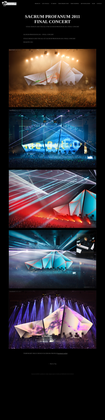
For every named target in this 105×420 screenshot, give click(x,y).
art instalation (85, 3)
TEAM (93, 3)
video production (63, 3)
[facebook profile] (62, 353)
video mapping (74, 3)
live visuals (45, 3)
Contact (99, 3)
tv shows (53, 3)
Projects (37, 3)
